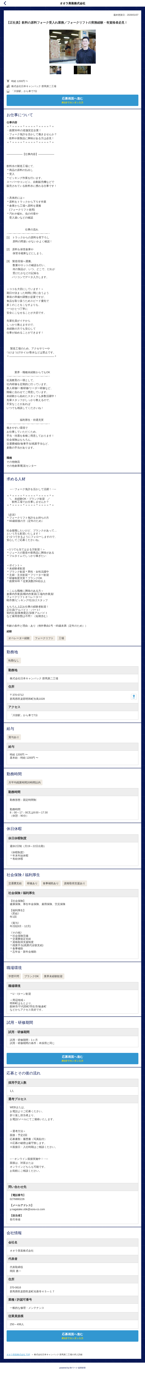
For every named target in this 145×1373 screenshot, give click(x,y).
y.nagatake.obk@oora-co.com (27, 1209)
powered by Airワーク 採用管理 (72, 1368)
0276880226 (17, 1199)
